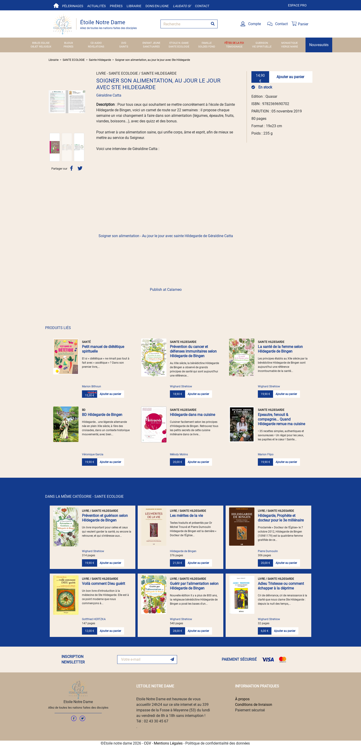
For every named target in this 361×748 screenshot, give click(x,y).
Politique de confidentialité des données (217, 743)
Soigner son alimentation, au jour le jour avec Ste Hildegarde (152, 60)
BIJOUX (68, 42)
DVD (123, 42)
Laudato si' (182, 6)
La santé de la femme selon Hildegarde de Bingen (280, 349)
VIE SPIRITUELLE (261, 46)
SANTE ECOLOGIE (179, 46)
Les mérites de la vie (186, 515)
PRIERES (68, 46)
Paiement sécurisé (250, 710)
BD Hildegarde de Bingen (102, 414)
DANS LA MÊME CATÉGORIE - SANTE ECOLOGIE (84, 496)
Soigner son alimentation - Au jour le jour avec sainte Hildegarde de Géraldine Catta (166, 236)
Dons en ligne (157, 6)
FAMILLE (207, 42)
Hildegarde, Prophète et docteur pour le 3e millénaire (281, 517)
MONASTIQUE (289, 42)
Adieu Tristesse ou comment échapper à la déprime (281, 585)
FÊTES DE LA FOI (234, 42)
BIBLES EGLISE (40, 42)
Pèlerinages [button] (72, 6)
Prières (116, 6)
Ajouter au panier (290, 77)
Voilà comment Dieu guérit (103, 583)
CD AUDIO (96, 42)
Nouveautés (319, 45)
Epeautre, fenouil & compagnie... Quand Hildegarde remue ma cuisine (281, 419)
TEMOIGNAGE (234, 46)
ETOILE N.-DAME (179, 42)
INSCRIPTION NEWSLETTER (73, 659)
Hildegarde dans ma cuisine (192, 414)
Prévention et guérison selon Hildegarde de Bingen (105, 517)
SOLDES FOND (206, 46)
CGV (147, 743)
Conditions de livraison (253, 704)
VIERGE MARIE (289, 46)
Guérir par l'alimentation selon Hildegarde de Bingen (194, 585)
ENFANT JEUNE (151, 42)
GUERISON (262, 42)
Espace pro (297, 5)
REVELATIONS (96, 46)
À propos (242, 699)
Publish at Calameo (166, 289)
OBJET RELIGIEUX (41, 46)
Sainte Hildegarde (100, 60)
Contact (202, 6)
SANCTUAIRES (151, 46)
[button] (51, 101)
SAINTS (123, 46)
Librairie (134, 6)
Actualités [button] (96, 6)
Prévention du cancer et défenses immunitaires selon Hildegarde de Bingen (193, 351)
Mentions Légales (168, 743)
